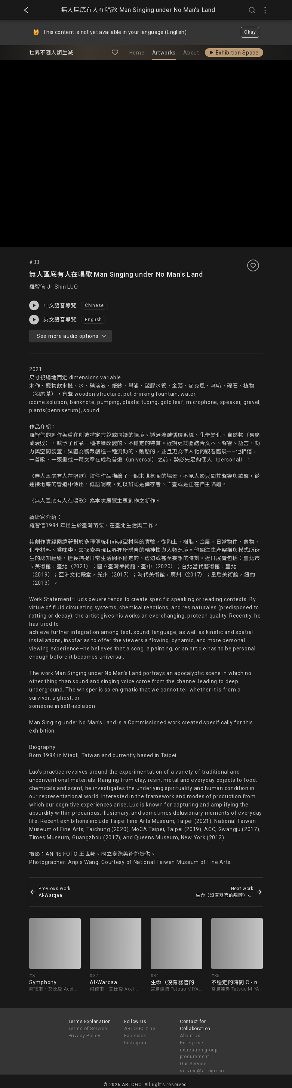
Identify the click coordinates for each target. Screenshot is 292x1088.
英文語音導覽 (52, 319)
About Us (190, 1035)
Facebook (135, 1035)
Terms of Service (87, 1028)
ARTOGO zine (140, 1028)
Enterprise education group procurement (199, 1050)
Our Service (193, 1063)
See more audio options (71, 336)
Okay (250, 32)
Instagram (136, 1042)
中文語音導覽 (52, 305)
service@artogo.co (202, 1070)
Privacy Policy (84, 1035)
